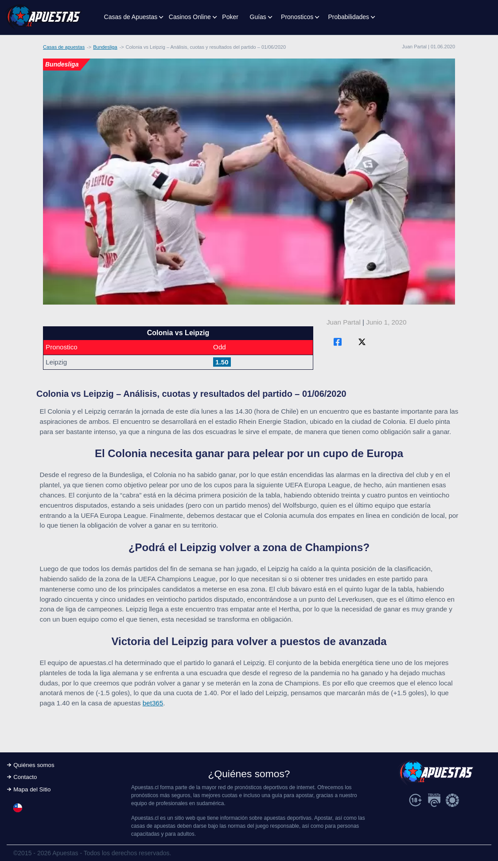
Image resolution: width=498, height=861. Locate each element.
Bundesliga (105, 47)
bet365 (153, 703)
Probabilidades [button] (348, 16)
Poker (230, 16)
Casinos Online (190, 16)
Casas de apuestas (64, 47)
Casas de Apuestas (131, 16)
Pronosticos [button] (297, 16)
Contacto (25, 777)
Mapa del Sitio (32, 789)
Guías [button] (258, 16)
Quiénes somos (33, 765)
